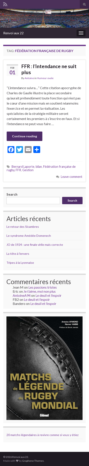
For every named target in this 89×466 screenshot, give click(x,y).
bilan (39, 166)
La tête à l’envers (17, 253)
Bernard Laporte (23, 166)
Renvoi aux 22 (13, 33)
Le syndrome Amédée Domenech (28, 235)
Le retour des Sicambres (22, 226)
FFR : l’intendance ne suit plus (49, 69)
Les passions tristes (42, 287)
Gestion (28, 170)
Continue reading (24, 136)
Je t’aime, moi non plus (39, 291)
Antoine (29, 78)
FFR (18, 170)
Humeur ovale (45, 78)
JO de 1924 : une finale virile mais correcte (34, 244)
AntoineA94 (22, 295)
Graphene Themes (33, 460)
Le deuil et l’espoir (48, 295)
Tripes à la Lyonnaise (20, 262)
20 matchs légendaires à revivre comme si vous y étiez (42, 435)
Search (11, 194)
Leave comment (71, 176)
